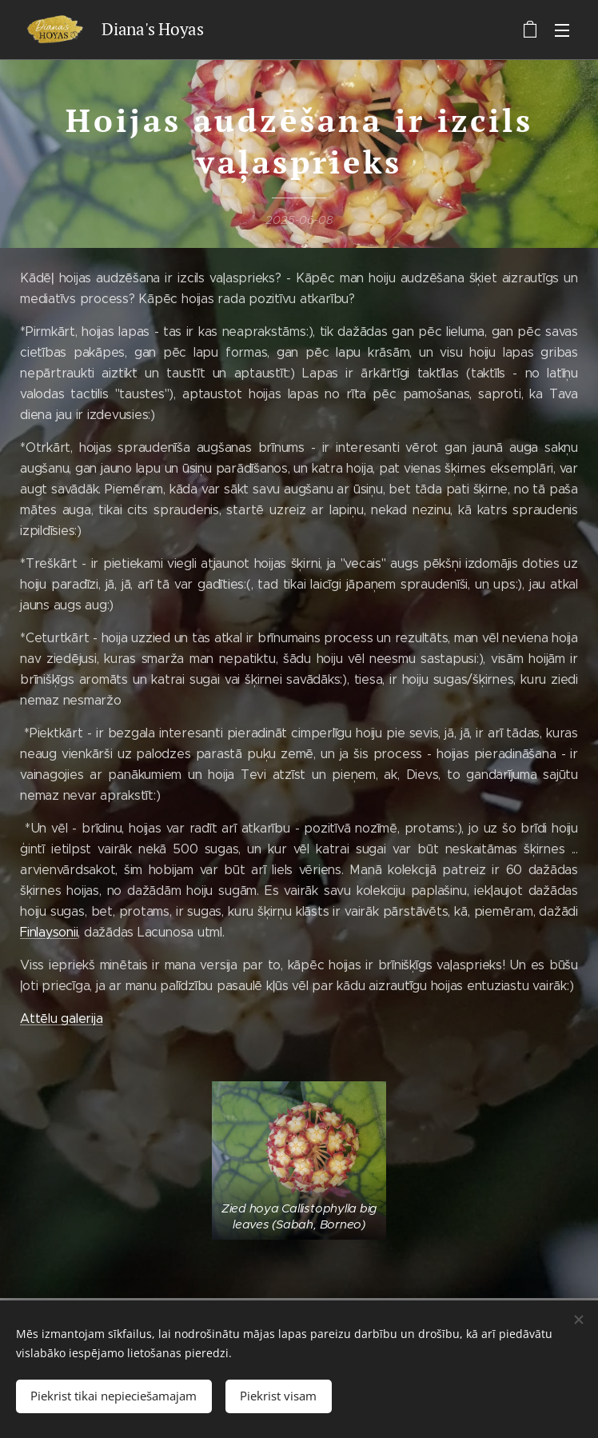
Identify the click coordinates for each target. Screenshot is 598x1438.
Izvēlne (562, 30)
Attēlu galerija (61, 1018)
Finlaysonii (49, 932)
